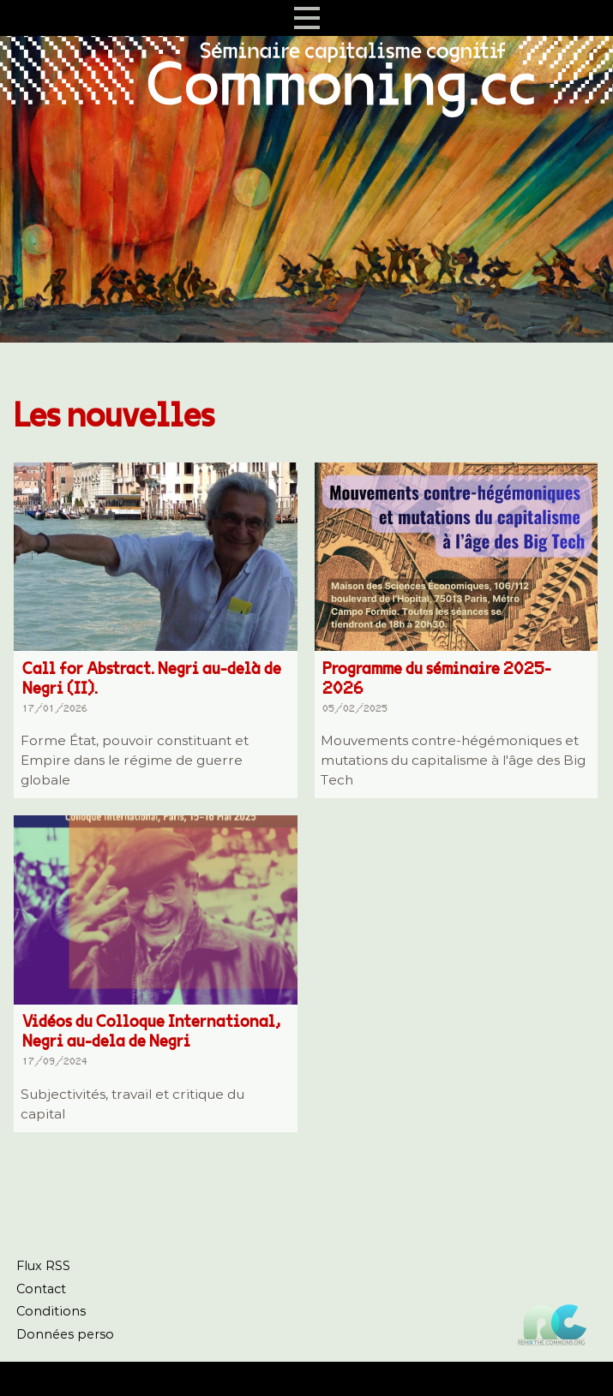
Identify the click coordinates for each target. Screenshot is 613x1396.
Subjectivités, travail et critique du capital (132, 1104)
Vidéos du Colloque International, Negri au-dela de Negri (151, 1042)
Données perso (65, 1334)
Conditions (51, 1311)
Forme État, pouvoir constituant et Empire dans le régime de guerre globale (135, 760)
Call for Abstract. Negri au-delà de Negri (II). (151, 690)
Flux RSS (43, 1266)
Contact (41, 1289)
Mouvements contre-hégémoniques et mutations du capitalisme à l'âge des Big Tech (453, 760)
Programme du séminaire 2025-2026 (451, 690)
